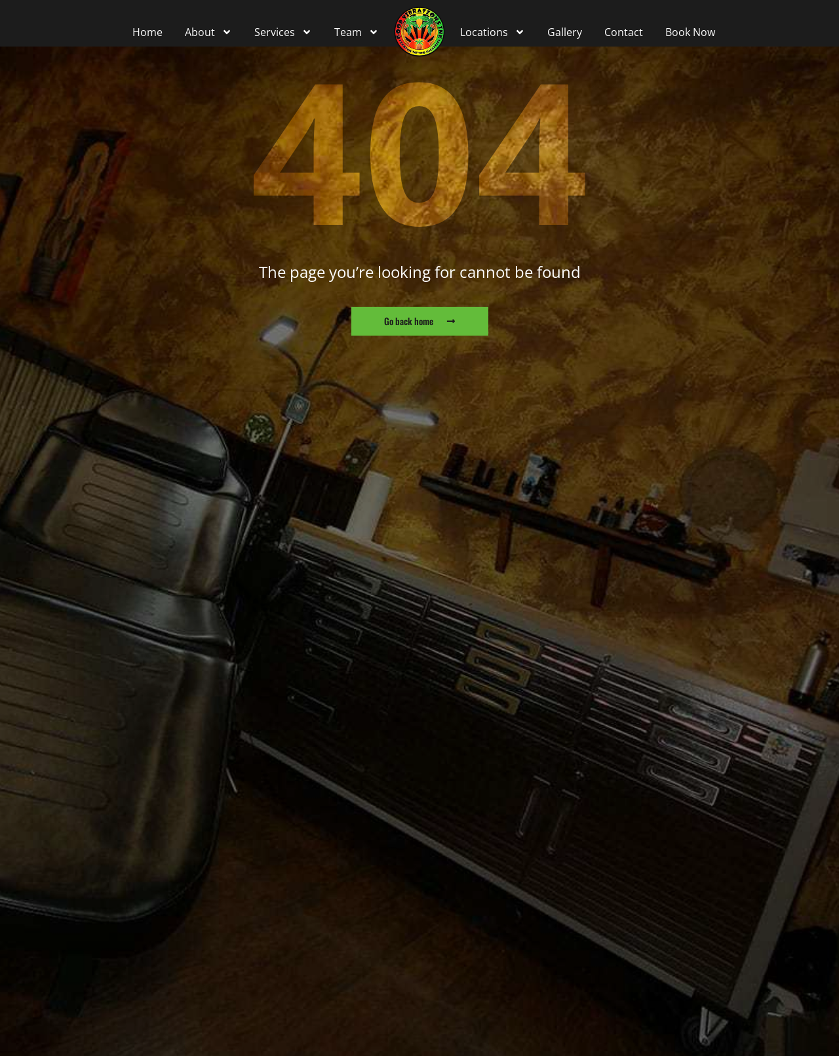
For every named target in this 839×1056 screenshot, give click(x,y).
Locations (492, 32)
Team (356, 32)
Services (283, 32)
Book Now (690, 32)
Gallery (564, 32)
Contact (623, 32)
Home (147, 32)
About (208, 32)
